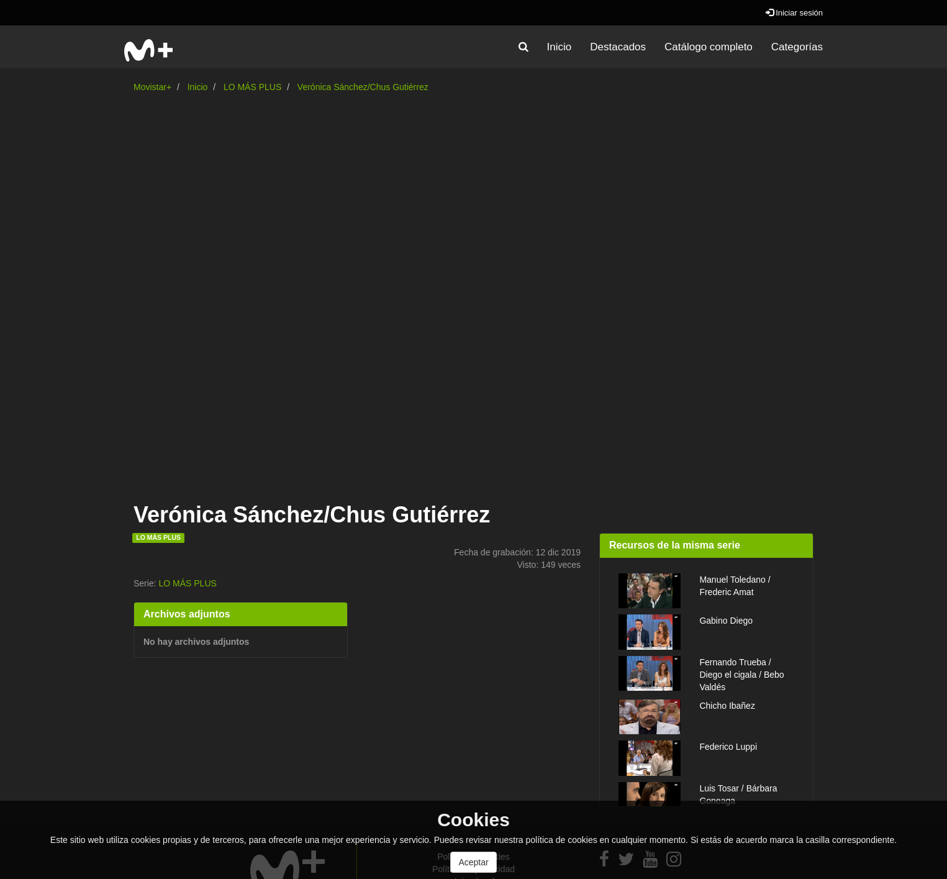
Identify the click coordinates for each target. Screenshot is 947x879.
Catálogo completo (708, 47)
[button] (523, 47)
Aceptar (473, 862)
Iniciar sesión (794, 12)
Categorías (797, 47)
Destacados (618, 47)
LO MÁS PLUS (252, 87)
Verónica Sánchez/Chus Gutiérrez (362, 87)
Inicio (559, 47)
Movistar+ (152, 87)
